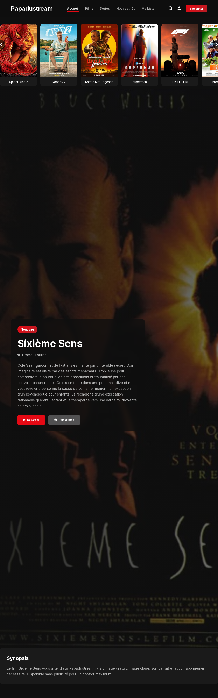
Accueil (73, 8)
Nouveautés (125, 8)
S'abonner (196, 8)
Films (89, 8)
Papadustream (32, 8)
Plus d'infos (64, 419)
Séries (105, 8)
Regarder (31, 419)
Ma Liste (148, 8)
